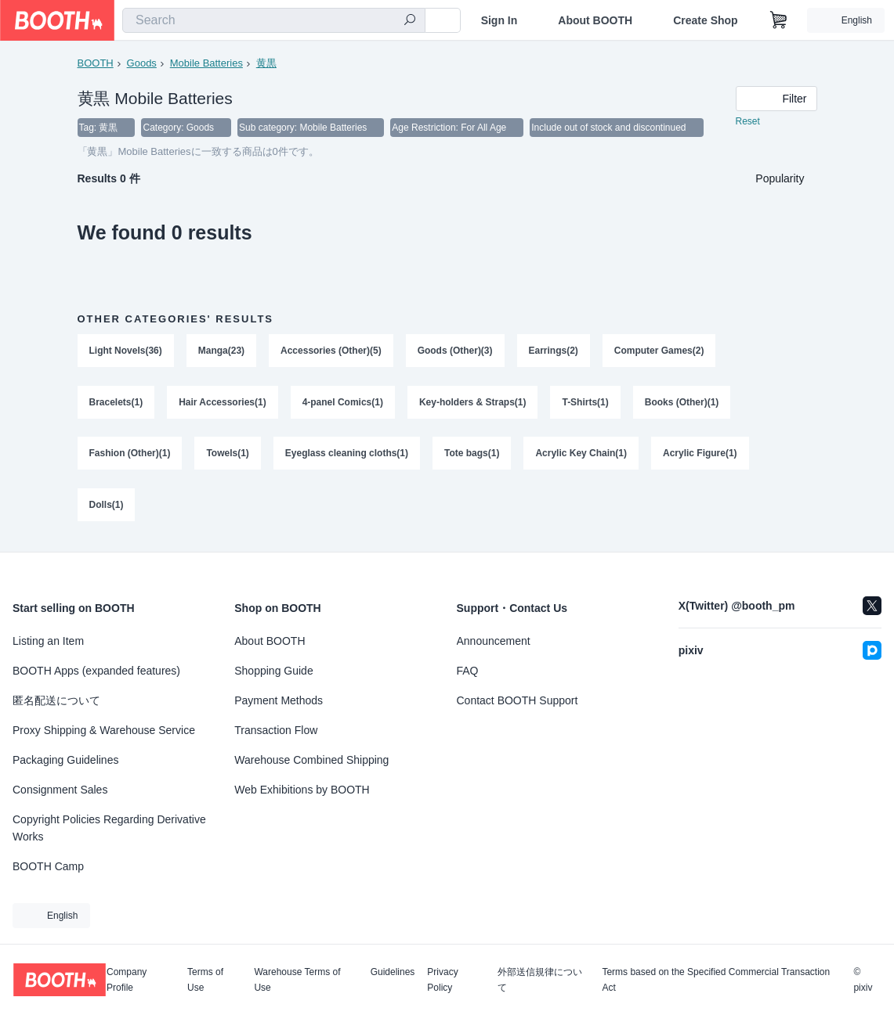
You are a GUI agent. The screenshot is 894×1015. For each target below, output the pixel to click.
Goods (142, 63)
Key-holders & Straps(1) (473, 403)
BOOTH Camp (48, 866)
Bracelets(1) (116, 403)
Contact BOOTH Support (517, 700)
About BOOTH (595, 20)
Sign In (499, 20)
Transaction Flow (275, 730)
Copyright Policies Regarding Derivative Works (109, 828)
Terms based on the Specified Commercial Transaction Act (716, 979)
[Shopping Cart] (778, 20)
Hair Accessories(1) (222, 403)
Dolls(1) (106, 506)
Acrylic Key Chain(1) (582, 454)
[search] (409, 21)
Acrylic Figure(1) (701, 454)
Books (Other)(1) (682, 403)
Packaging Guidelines (65, 760)
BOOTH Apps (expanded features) (96, 670)
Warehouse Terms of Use (297, 979)
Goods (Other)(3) (455, 351)
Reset (748, 122)
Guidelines (393, 972)
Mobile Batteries (206, 63)
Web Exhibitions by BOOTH (301, 789)
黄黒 (266, 63)
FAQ (468, 670)
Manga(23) (221, 351)
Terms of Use (205, 979)
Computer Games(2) (659, 351)
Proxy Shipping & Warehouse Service (104, 730)
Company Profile (127, 979)
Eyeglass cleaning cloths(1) (346, 454)
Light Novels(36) (125, 351)
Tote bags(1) (471, 454)
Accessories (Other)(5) (331, 351)
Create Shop (705, 20)
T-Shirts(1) (586, 403)
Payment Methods (278, 700)
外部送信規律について (540, 979)
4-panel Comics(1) (342, 403)
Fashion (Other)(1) (130, 454)
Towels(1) (228, 454)
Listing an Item (48, 641)
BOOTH (96, 63)
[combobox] (273, 20)
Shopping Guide (273, 670)
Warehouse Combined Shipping (311, 760)
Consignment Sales (60, 789)
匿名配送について (56, 700)
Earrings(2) (553, 351)
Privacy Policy (442, 979)
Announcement (493, 641)
